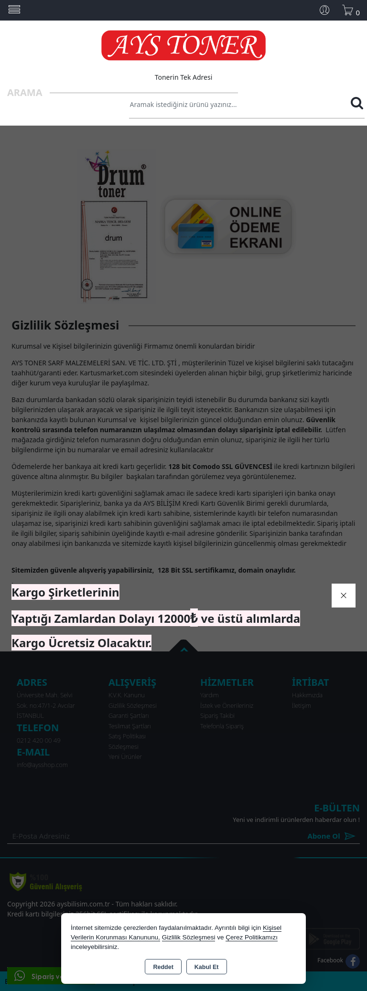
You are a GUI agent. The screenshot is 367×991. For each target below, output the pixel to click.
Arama (25, 92)
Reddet (163, 967)
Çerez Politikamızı (252, 937)
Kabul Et (206, 967)
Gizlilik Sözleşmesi (189, 937)
